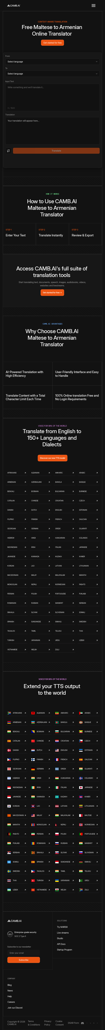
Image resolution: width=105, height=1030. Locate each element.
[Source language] (52, 62)
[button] (93, 5)
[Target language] (52, 74)
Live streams (63, 932)
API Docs (61, 944)
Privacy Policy (47, 1023)
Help (10, 996)
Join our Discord (15, 1007)
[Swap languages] (8, 151)
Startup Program (64, 949)
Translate (56, 150)
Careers (11, 1002)
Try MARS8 (62, 927)
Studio (60, 938)
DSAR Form (73, 1023)
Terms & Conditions (34, 1023)
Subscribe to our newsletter (19, 947)
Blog (10, 985)
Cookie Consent (60, 1023)
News (10, 990)
